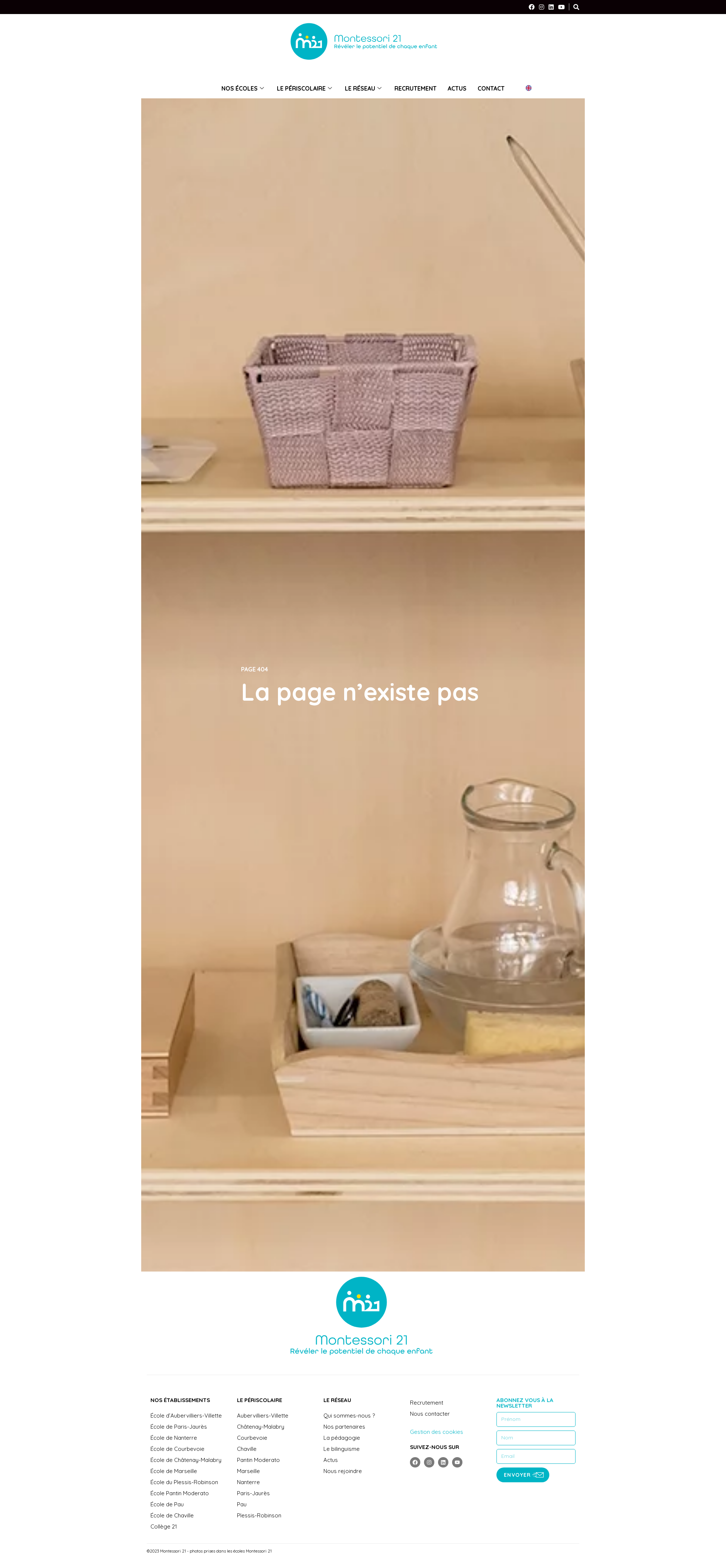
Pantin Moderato (258, 1459)
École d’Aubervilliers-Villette (186, 1415)
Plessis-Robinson (259, 1515)
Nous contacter (430, 1413)
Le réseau (364, 88)
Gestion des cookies (436, 1431)
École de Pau (167, 1504)
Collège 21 (163, 1526)
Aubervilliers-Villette (262, 1415)
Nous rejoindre (342, 1471)
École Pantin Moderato (179, 1493)
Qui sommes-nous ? (349, 1415)
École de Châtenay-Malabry (185, 1459)
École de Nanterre (173, 1437)
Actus (457, 88)
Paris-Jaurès (253, 1493)
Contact (491, 88)
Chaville (247, 1448)
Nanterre (248, 1482)
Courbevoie (252, 1437)
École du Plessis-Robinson (184, 1482)
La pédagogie (341, 1437)
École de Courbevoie (177, 1448)
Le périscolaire (305, 88)
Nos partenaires (344, 1426)
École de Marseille (173, 1471)
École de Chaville (172, 1515)
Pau (242, 1504)
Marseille (248, 1471)
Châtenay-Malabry (260, 1426)
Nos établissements (180, 1400)
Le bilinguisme (341, 1448)
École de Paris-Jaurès (178, 1426)
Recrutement (415, 88)
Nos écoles (243, 88)
